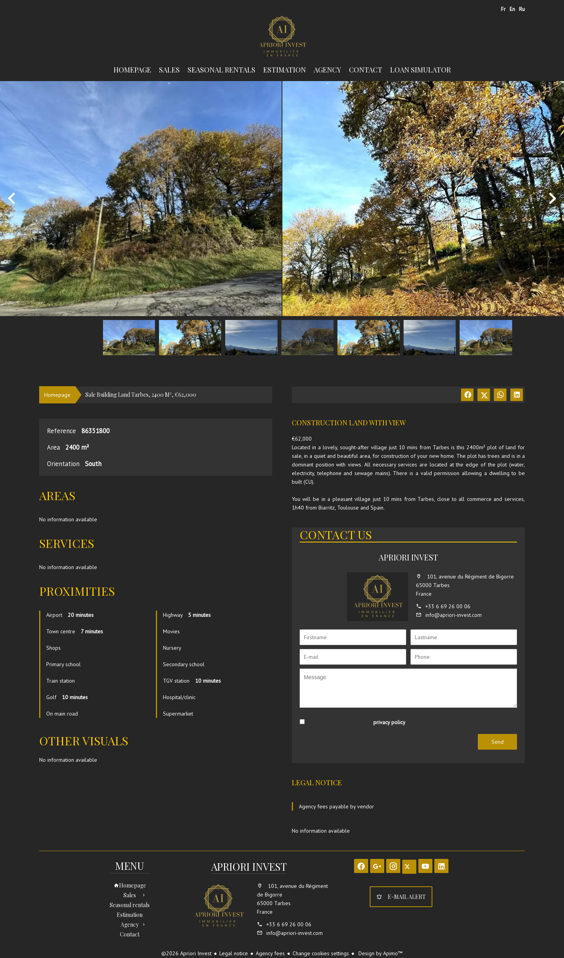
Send (498, 741)
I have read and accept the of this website (375, 722)
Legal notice (233, 953)
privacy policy (389, 722)
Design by (380, 953)
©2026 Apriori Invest (186, 953)
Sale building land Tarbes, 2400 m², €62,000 (140, 394)
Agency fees (270, 953)
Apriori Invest (408, 557)
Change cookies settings (321, 953)
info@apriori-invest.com (453, 614)
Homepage (282, 36)
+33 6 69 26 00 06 (447, 606)
